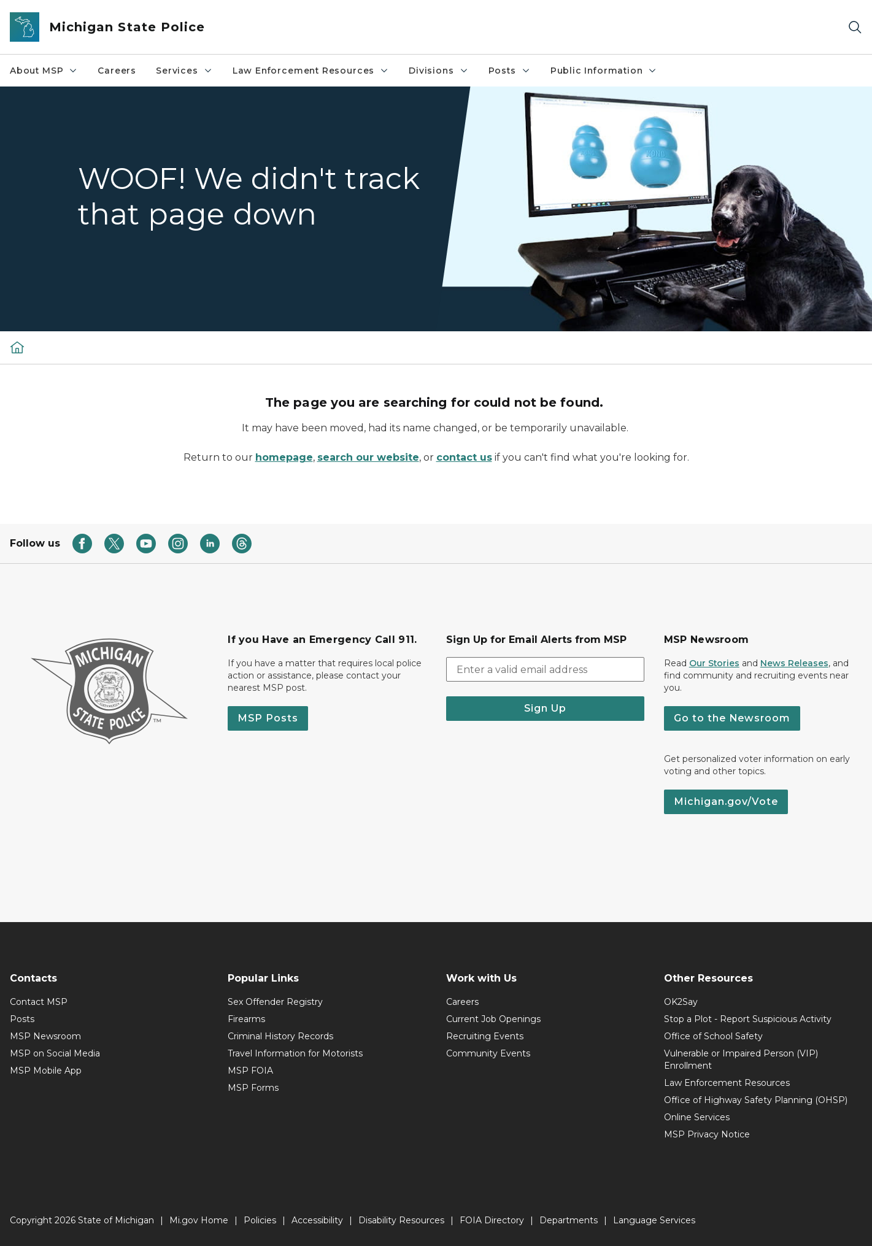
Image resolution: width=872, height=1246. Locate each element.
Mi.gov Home (198, 1220)
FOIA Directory (492, 1220)
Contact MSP (39, 1001)
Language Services (654, 1220)
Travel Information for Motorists (295, 1053)
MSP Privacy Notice (707, 1134)
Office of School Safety (713, 1036)
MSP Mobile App (46, 1070)
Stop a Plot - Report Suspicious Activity (747, 1019)
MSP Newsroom (45, 1036)
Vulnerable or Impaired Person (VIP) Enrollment (741, 1059)
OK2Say (681, 1001)
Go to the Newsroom (732, 718)
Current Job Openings (493, 1019)
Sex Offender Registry (275, 1001)
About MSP (44, 70)
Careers (117, 70)
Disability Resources (401, 1220)
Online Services (697, 1117)
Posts (509, 70)
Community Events (488, 1053)
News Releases (794, 663)
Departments (568, 1220)
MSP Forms (253, 1087)
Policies (260, 1220)
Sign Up (545, 708)
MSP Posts (267, 718)
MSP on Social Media (55, 1053)
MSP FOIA (250, 1070)
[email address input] (545, 669)
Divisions (438, 70)
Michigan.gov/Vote (726, 801)
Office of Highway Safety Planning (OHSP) (755, 1100)
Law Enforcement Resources (311, 70)
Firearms (246, 1019)
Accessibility (317, 1220)
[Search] (854, 27)
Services (184, 70)
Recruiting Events (484, 1036)
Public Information (604, 70)
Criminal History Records (280, 1036)
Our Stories (714, 663)
